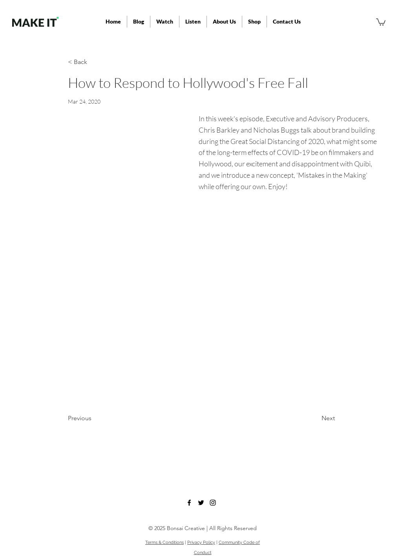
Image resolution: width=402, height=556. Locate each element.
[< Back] (94, 62)
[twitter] (201, 503)
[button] (192, 21)
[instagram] (213, 503)
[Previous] (94, 418)
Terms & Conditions (164, 542)
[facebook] (189, 503)
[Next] (315, 418)
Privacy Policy (201, 542)
